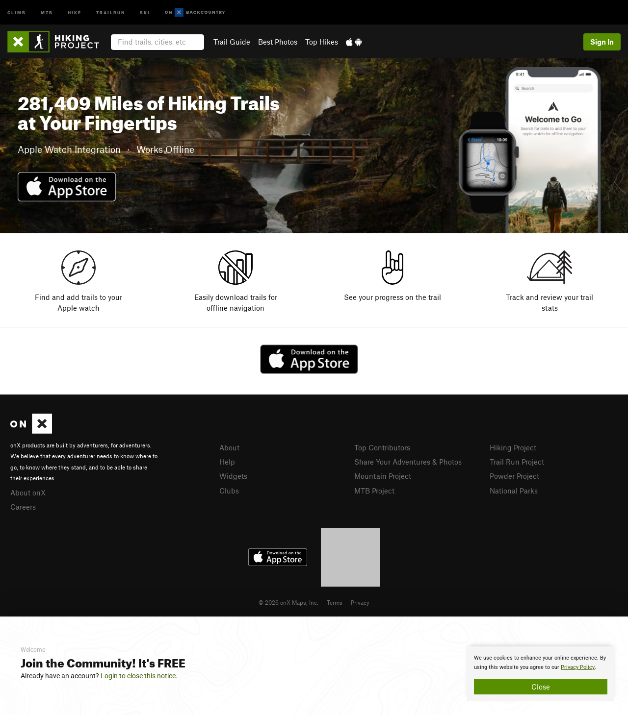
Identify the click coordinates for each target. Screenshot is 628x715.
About (229, 447)
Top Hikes (321, 41)
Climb (16, 12)
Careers (23, 506)
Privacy (360, 602)
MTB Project (374, 490)
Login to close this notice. (139, 676)
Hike (74, 12)
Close (540, 686)
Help (227, 461)
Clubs (229, 490)
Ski (145, 12)
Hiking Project (513, 447)
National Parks (514, 490)
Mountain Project (382, 475)
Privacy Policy (578, 667)
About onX (28, 492)
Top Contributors (382, 447)
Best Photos (277, 41)
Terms (334, 602)
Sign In (602, 41)
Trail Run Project (517, 461)
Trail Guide (231, 41)
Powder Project (514, 475)
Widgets (233, 475)
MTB (47, 12)
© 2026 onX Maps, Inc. (288, 602)
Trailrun (110, 12)
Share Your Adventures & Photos (408, 461)
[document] (540, 673)
